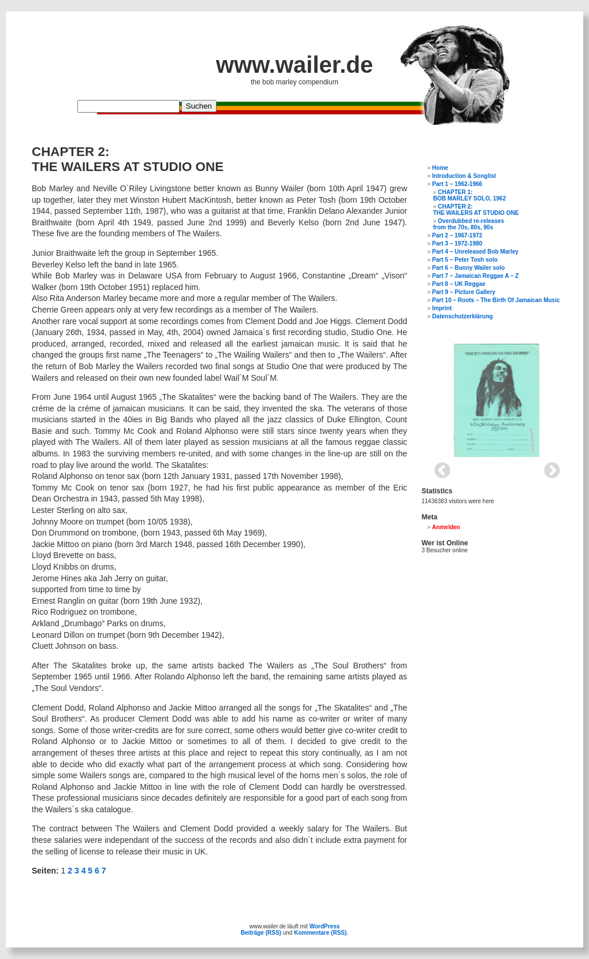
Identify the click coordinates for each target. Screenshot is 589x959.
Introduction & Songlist (464, 176)
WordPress (325, 926)
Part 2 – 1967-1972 (457, 235)
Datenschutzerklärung (462, 316)
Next (548, 467)
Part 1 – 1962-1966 (457, 184)
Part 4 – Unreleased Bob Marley (475, 251)
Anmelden (446, 527)
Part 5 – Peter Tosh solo (464, 260)
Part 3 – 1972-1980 (457, 243)
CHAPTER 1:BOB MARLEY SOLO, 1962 (469, 195)
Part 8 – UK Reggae (458, 284)
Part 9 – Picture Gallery (463, 292)
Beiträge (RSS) (261, 933)
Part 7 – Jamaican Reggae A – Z (475, 276)
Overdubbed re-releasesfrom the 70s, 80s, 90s (468, 224)
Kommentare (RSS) (320, 933)
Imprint (442, 308)
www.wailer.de (294, 64)
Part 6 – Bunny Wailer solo (468, 268)
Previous (439, 467)
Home (440, 168)
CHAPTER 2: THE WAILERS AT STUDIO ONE (476, 209)
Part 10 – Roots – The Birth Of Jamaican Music (496, 300)
